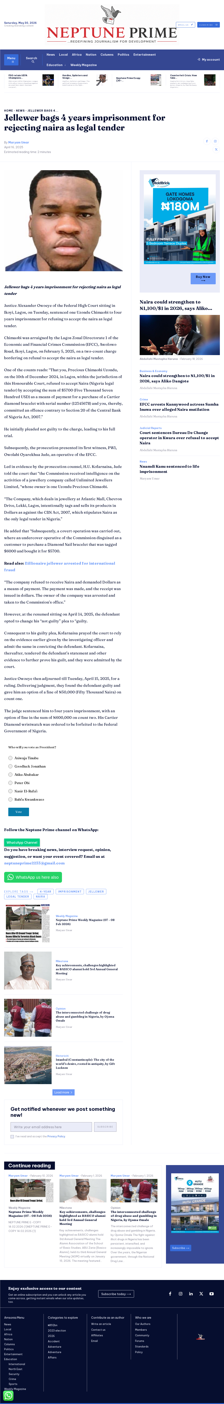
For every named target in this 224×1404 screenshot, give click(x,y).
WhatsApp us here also (37, 877)
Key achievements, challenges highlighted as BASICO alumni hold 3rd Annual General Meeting (87, 969)
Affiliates (97, 1335)
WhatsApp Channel (22, 842)
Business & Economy (153, 371)
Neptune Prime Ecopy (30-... (128, 79)
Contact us (98, 1329)
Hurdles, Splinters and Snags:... (74, 76)
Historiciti (62, 1056)
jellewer (96, 891)
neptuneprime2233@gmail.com (34, 863)
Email (94, 1341)
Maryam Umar (18, 142)
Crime (144, 399)
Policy (139, 1352)
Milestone (62, 961)
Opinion (60, 1008)
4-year (45, 891)
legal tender (17, 896)
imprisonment (70, 891)
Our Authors (142, 1324)
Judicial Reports (151, 428)
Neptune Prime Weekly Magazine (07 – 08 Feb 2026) (30, 1214)
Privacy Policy (56, 1136)
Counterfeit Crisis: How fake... (183, 76)
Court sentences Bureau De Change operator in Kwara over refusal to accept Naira (179, 437)
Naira (40, 896)
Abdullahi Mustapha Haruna (159, 358)
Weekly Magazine (67, 916)
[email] (51, 1127)
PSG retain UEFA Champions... (17, 76)
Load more (63, 1092)
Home (8, 110)
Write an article (101, 1324)
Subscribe (105, 1127)
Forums (139, 1341)
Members (141, 1329)
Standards (142, 1346)
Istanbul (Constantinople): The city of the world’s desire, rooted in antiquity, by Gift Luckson (85, 1064)
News (20, 110)
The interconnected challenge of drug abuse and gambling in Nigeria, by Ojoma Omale (85, 1016)
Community (142, 1335)
